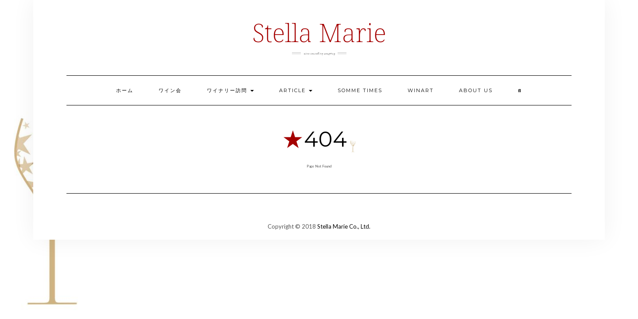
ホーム (124, 90)
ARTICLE (295, 90)
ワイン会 (170, 90)
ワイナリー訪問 (230, 90)
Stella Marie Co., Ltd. (343, 226)
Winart (421, 90)
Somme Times (360, 90)
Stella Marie (319, 32)
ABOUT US (476, 90)
